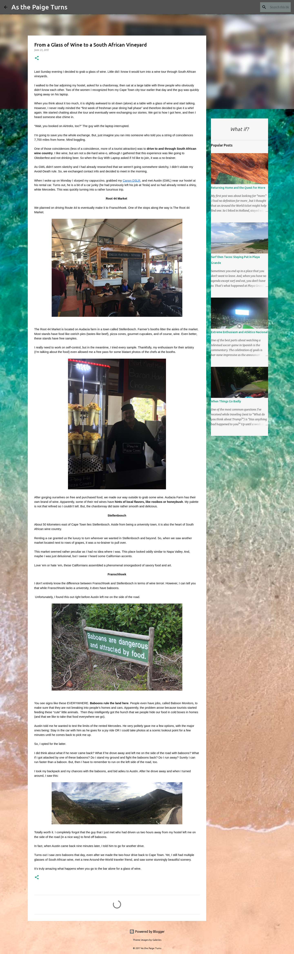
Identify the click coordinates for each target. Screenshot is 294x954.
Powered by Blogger (147, 931)
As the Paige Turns (39, 7)
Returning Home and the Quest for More (238, 187)
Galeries (157, 940)
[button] (36, 58)
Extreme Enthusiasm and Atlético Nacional (239, 332)
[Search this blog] (269, 7)
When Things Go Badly (226, 401)
